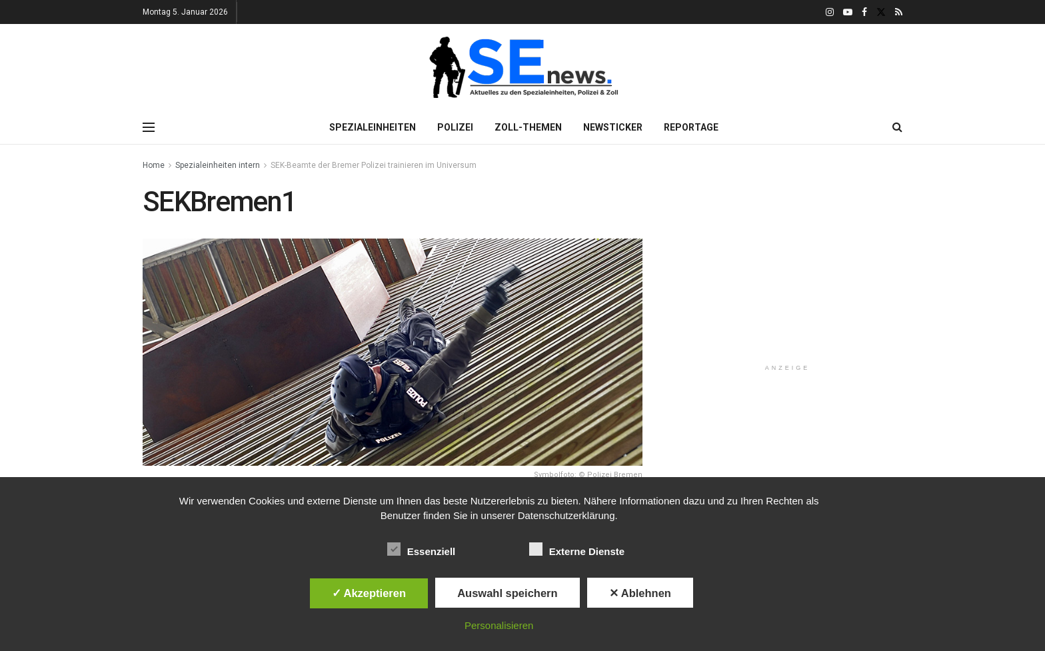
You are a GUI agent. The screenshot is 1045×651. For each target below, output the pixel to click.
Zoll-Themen (528, 127)
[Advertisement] (788, 269)
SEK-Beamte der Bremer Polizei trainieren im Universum (374, 165)
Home (154, 165)
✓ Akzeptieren (369, 593)
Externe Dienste (576, 549)
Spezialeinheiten (372, 127)
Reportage (691, 127)
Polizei (455, 127)
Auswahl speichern (507, 593)
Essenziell (421, 549)
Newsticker (612, 127)
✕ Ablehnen (640, 593)
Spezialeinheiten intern (217, 165)
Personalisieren (499, 625)
